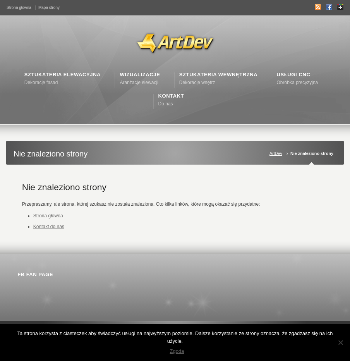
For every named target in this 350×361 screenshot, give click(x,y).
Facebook (329, 7)
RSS (318, 7)
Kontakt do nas (48, 226)
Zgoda (177, 351)
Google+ (340, 7)
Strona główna (19, 7)
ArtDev (275, 153)
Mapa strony (49, 7)
